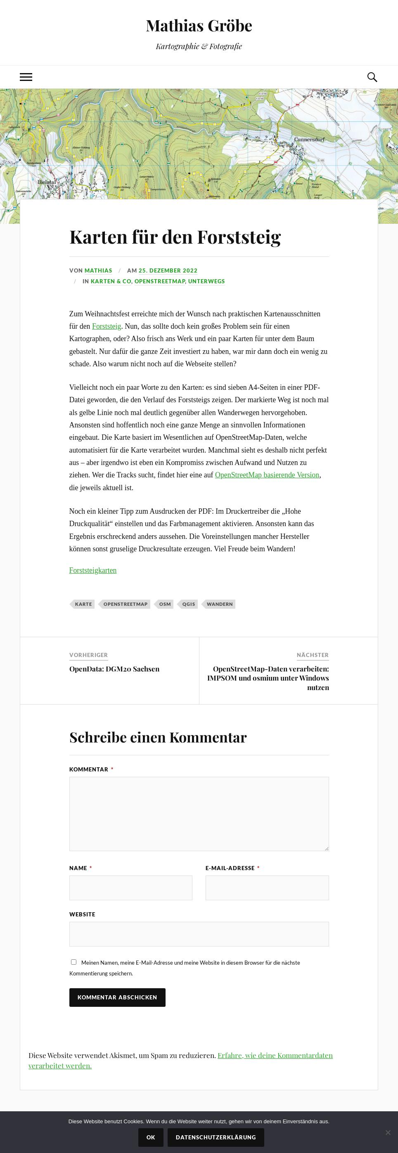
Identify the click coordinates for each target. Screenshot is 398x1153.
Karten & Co (111, 281)
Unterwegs (206, 281)
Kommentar (91, 769)
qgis (188, 604)
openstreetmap (126, 604)
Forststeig (106, 326)
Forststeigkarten (93, 570)
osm (165, 604)
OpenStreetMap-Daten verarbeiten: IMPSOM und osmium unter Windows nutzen (268, 677)
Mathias (98, 270)
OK (151, 1137)
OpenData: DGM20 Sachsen (114, 668)
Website (82, 914)
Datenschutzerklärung (216, 1137)
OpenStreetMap (160, 281)
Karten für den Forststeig (175, 236)
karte (83, 604)
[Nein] (388, 1132)
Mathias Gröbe (199, 25)
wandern (220, 604)
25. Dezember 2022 (168, 270)
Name (80, 868)
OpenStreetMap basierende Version (267, 475)
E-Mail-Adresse (233, 868)
